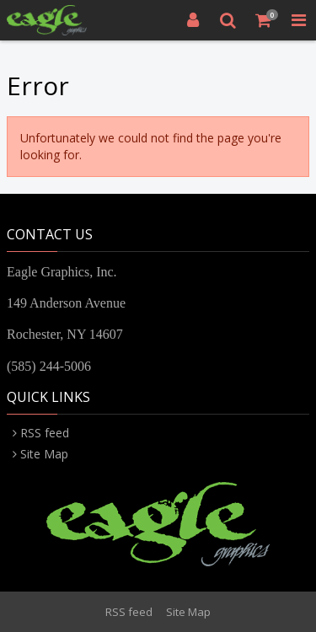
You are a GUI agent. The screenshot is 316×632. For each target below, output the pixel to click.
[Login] (193, 20)
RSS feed (44, 433)
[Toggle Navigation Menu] (298, 20)
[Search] (228, 20)
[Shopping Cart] (263, 20)
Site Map (44, 454)
